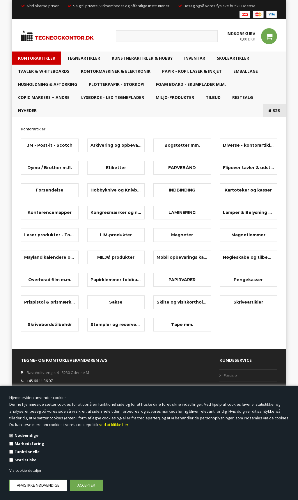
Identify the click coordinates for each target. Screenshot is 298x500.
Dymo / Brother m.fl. (49, 167)
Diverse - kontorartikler (248, 145)
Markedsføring (29, 443)
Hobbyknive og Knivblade (116, 190)
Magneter (182, 234)
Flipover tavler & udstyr (248, 167)
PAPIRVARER (182, 279)
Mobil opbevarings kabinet (182, 257)
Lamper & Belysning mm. (248, 212)
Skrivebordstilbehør (50, 324)
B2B (274, 110)
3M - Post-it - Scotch (49, 145)
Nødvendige (26, 435)
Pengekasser (248, 279)
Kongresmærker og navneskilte (116, 212)
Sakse (116, 302)
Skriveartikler (248, 302)
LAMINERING (182, 212)
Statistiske (25, 459)
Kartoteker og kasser (248, 190)
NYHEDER (27, 110)
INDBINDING (182, 190)
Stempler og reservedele (116, 324)
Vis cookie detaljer (25, 470)
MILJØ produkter (115, 257)
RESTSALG (242, 97)
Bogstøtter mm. (182, 145)
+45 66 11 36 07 (40, 380)
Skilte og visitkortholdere (182, 302)
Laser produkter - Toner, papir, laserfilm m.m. (49, 234)
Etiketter (116, 167)
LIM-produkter (116, 234)
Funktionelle (27, 451)
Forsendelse (49, 190)
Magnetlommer (248, 234)
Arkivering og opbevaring (116, 145)
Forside (230, 375)
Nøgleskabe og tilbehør (248, 257)
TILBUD (213, 97)
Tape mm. (182, 324)
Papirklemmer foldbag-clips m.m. (116, 279)
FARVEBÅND (182, 167)
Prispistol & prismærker (49, 302)
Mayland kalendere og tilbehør (49, 257)
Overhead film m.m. (49, 279)
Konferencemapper (50, 212)
